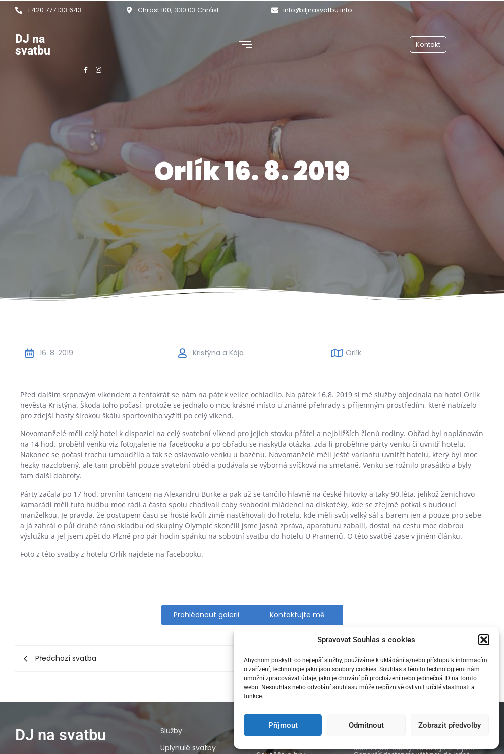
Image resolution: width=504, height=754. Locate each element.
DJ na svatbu (32, 45)
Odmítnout (366, 725)
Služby (171, 731)
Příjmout (283, 725)
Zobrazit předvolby (449, 725)
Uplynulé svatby (188, 748)
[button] (484, 640)
